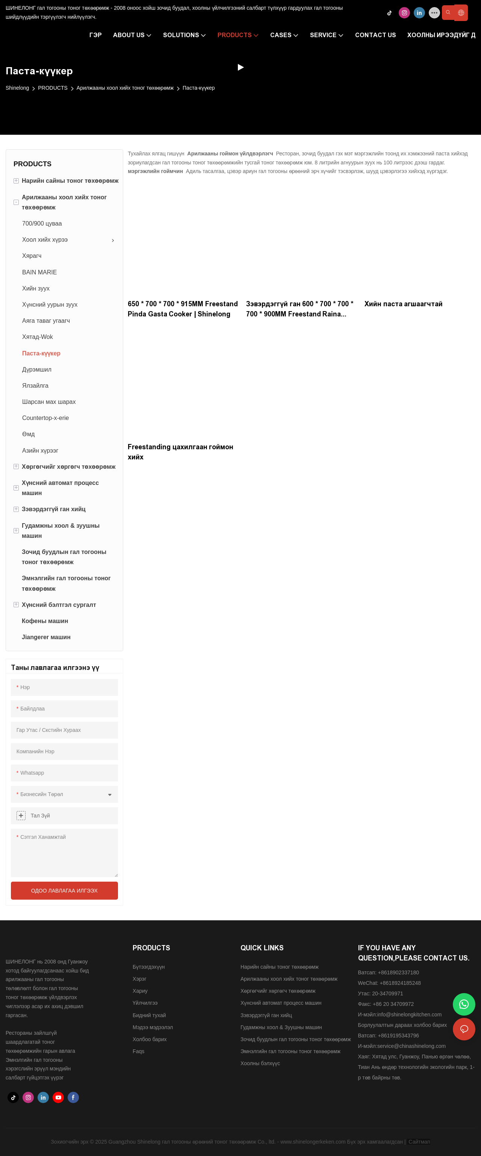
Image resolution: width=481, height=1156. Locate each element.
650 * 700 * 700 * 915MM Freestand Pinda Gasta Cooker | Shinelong (183, 309)
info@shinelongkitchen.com (409, 1015)
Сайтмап (418, 1142)
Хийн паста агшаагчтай (404, 304)
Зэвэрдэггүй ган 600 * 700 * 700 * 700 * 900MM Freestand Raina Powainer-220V (300, 309)
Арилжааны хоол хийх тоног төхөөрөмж (125, 88)
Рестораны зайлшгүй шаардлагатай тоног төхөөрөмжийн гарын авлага (40, 1042)
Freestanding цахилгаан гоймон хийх (180, 452)
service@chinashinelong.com (411, 1046)
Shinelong (17, 88)
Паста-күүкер (199, 88)
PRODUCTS (53, 88)
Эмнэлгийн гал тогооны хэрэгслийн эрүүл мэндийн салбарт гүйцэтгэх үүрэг (38, 1069)
